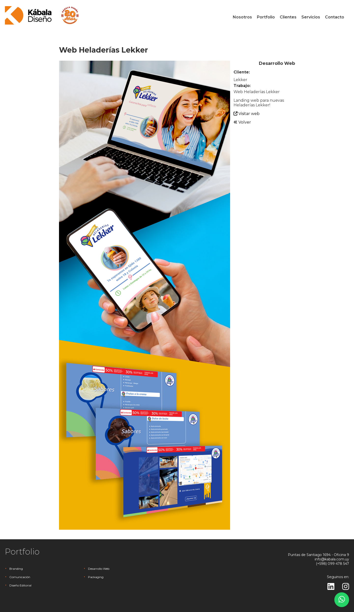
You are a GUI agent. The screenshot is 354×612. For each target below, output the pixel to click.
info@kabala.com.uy (332, 559)
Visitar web (247, 113)
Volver (242, 122)
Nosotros (242, 17)
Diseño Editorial (20, 585)
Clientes (288, 17)
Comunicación (19, 577)
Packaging (95, 577)
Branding (16, 568)
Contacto (334, 17)
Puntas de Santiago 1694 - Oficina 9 (318, 555)
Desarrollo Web (98, 568)
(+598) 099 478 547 (332, 563)
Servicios (310, 17)
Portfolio (266, 17)
